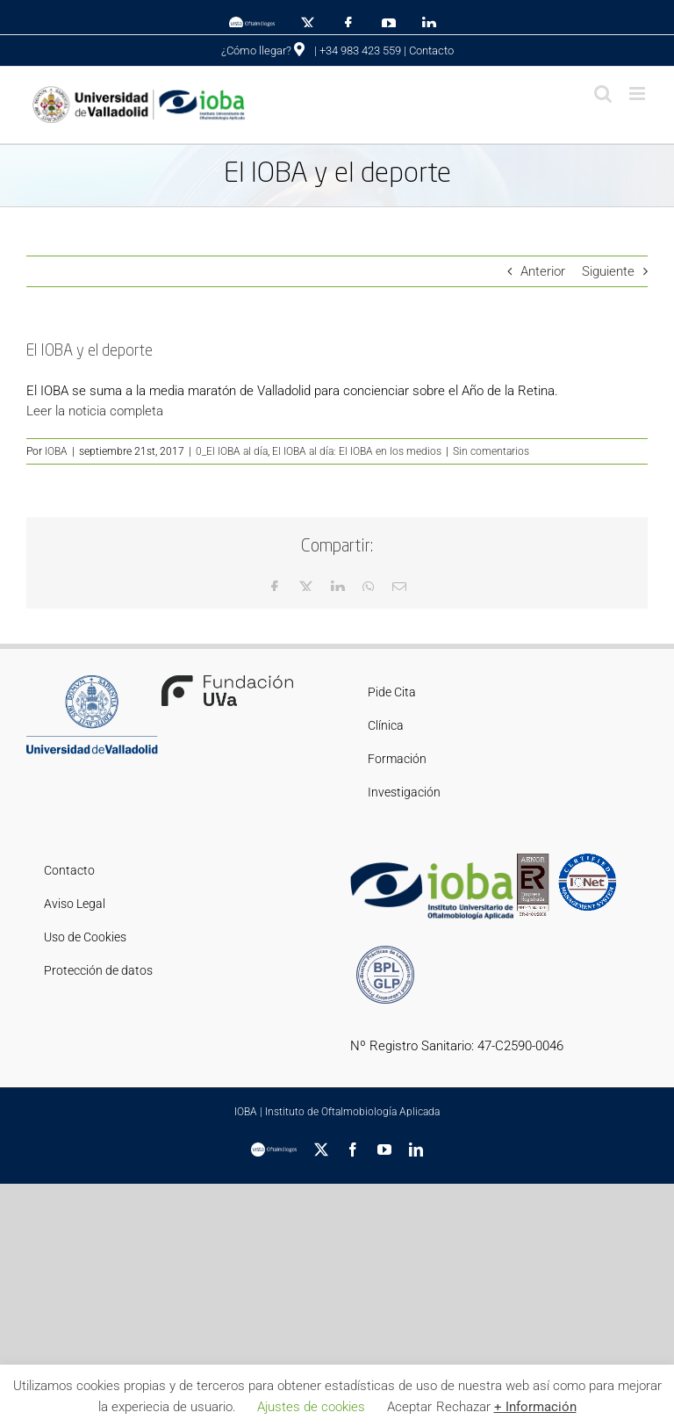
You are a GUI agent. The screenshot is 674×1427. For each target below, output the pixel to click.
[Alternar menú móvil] (638, 93)
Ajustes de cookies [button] (311, 1407)
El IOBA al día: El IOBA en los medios (356, 451)
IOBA (56, 451)
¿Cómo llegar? (263, 50)
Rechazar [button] (463, 1407)
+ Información (535, 1407)
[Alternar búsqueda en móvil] (603, 93)
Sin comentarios (491, 451)
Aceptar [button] (409, 1407)
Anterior (542, 271)
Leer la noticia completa (94, 411)
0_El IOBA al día (232, 451)
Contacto (431, 50)
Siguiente (608, 271)
